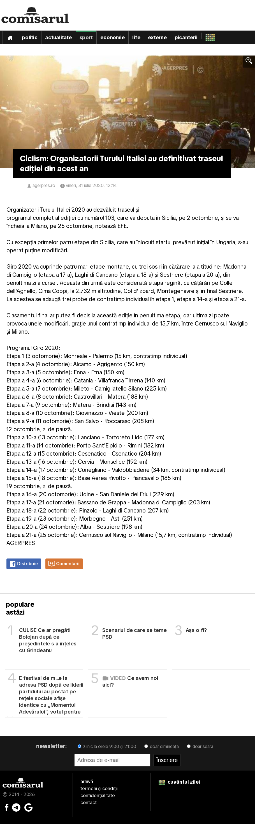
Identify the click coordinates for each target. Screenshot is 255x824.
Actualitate (58, 37)
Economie (112, 37)
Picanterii (186, 37)
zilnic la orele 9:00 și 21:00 (107, 746)
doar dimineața (161, 746)
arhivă (86, 781)
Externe (157, 37)
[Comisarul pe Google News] (28, 807)
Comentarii (64, 564)
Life (136, 37)
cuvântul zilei (179, 782)
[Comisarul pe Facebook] (7, 807)
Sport (86, 37)
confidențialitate (97, 795)
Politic (29, 37)
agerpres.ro (44, 185)
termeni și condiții (98, 788)
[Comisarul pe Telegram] (16, 807)
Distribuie (23, 564)
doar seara (200, 746)
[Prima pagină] (10, 37)
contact (88, 802)
